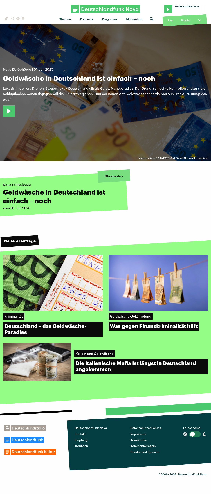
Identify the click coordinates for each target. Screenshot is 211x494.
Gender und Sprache (144, 452)
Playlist (185, 20)
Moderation (134, 19)
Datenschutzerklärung (145, 427)
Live (170, 20)
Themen (65, 19)
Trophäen (81, 445)
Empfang (81, 440)
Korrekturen (138, 440)
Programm (109, 19)
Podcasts (86, 19)
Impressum (138, 434)
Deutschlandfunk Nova (91, 427)
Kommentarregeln (143, 445)
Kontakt (80, 434)
